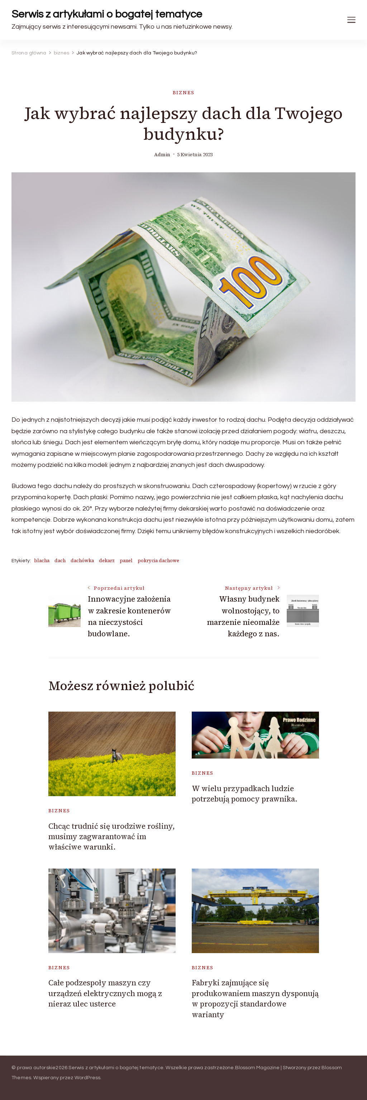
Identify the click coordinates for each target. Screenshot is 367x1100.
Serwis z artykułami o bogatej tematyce (106, 14)
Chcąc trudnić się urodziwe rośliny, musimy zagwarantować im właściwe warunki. (111, 836)
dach (60, 561)
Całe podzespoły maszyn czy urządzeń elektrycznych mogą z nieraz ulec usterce (105, 993)
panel (126, 561)
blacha (41, 561)
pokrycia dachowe (158, 561)
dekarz (107, 561)
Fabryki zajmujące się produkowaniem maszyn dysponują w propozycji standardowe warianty (255, 998)
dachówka (82, 561)
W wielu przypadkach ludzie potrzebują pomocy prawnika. (244, 793)
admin (162, 154)
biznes (184, 93)
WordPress (88, 1077)
